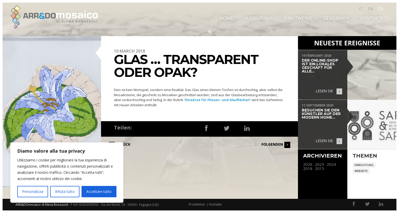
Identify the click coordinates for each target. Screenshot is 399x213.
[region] (66, 172)
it (361, 9)
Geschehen (336, 18)
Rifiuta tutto (65, 191)
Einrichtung (364, 165)
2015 (319, 168)
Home (226, 18)
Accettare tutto (99, 191)
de (380, 9)
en (370, 9)
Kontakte (371, 18)
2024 (331, 164)
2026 (307, 164)
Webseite (361, 171)
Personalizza (32, 191)
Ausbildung (258, 18)
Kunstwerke (297, 18)
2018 (307, 168)
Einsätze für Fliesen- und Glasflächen (217, 99)
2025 (319, 164)
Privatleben (197, 204)
